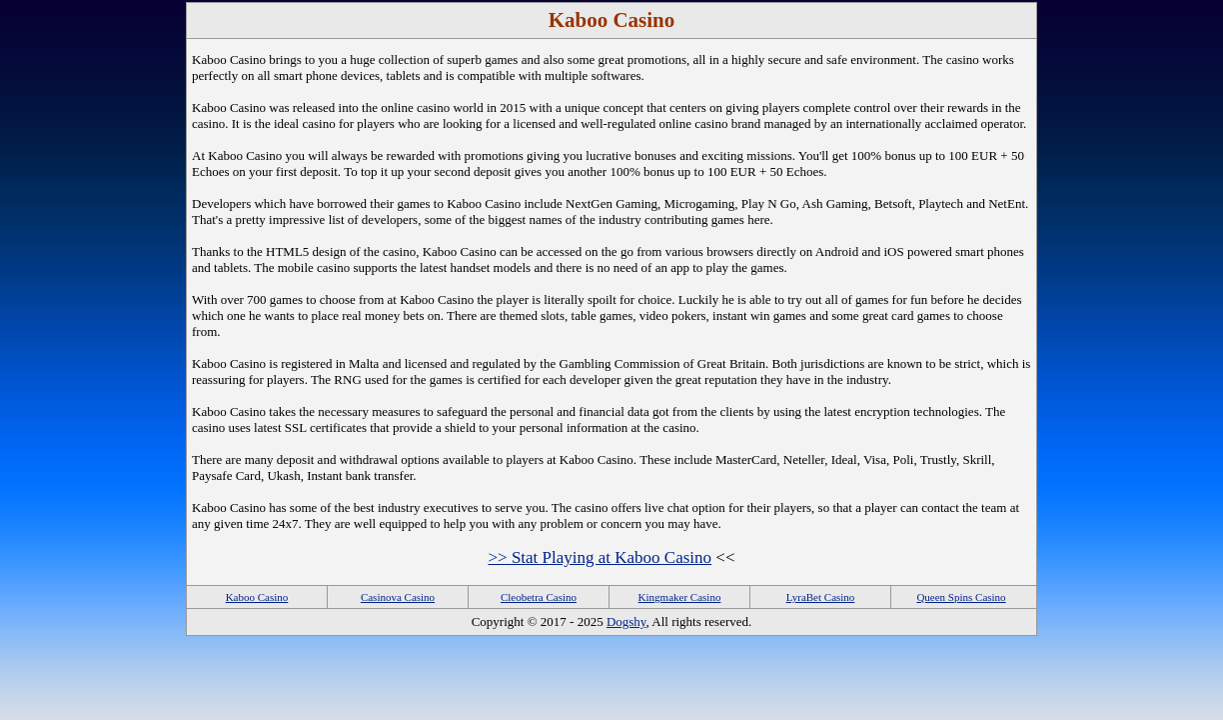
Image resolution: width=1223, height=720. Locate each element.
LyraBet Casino (820, 597)
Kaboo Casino (257, 597)
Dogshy (626, 621)
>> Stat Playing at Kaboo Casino (599, 557)
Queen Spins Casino (960, 597)
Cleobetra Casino (539, 597)
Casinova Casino (398, 597)
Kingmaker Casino (679, 597)
